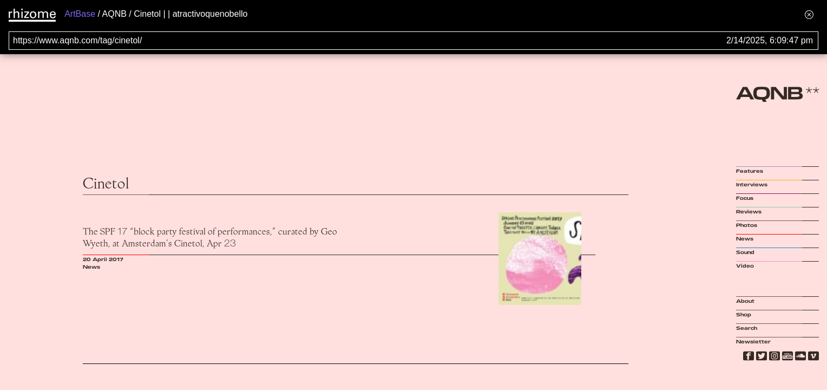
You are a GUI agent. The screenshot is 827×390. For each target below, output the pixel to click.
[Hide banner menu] (809, 14)
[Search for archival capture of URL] (413, 40)
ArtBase (79, 13)
